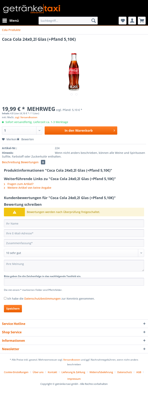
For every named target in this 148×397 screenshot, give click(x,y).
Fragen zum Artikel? (18, 184)
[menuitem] (10, 20)
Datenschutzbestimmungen (42, 298)
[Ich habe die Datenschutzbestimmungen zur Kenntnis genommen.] (5, 298)
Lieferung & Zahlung (73, 372)
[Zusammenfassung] (74, 243)
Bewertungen (33, 162)
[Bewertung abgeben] (74, 253)
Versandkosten (71, 359)
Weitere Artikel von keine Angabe (27, 187)
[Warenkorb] (142, 20)
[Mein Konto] (132, 20)
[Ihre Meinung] (74, 265)
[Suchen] (93, 20)
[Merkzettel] (122, 20)
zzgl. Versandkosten (26, 117)
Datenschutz (124, 372)
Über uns (38, 372)
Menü (10, 20)
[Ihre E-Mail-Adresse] (74, 233)
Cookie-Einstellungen (16, 372)
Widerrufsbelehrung (101, 372)
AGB (138, 372)
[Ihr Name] (74, 223)
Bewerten (25, 139)
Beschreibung (11, 162)
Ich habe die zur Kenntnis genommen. (51, 298)
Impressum (74, 379)
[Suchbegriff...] (68, 20)
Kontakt (52, 372)
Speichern (13, 308)
